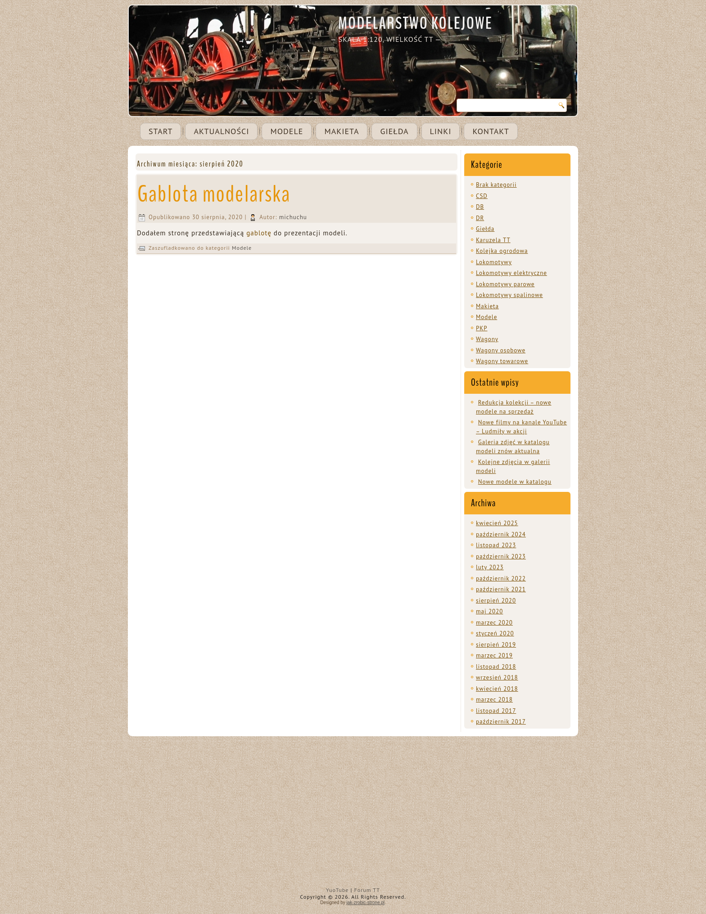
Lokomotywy (494, 262)
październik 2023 (501, 556)
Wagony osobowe (500, 350)
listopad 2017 (496, 711)
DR (480, 218)
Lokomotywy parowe (505, 284)
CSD (482, 196)
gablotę (259, 233)
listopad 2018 (496, 667)
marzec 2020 (494, 622)
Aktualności (221, 131)
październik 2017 (501, 721)
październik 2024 (501, 534)
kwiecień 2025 (497, 523)
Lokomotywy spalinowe (509, 295)
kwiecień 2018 (497, 689)
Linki (441, 131)
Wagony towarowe (502, 361)
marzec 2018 (494, 699)
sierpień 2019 (496, 644)
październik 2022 (501, 578)
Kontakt (490, 131)
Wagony (487, 339)
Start (160, 131)
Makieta (341, 131)
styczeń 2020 (495, 633)
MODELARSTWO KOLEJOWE (415, 23)
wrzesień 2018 (497, 677)
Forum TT (367, 890)
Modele (286, 131)
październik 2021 (501, 589)
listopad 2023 (496, 545)
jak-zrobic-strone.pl (366, 902)
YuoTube (337, 890)
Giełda (394, 131)
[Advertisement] (353, 817)
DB (480, 207)
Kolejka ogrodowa (502, 251)
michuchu (293, 217)
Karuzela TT (493, 240)
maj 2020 (489, 611)
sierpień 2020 (496, 600)
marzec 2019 (494, 655)
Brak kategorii (496, 185)
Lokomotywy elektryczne (511, 273)
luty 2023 (490, 567)
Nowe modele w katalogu (515, 482)
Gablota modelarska (213, 194)
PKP (481, 328)
